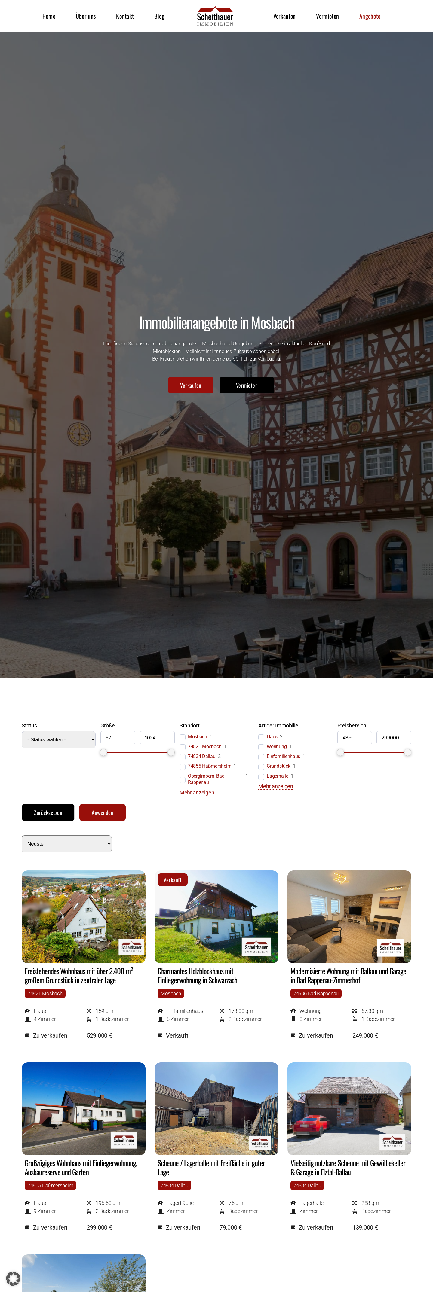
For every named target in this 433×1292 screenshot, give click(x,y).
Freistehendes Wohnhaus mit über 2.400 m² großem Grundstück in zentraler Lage (79, 975)
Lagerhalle (277, 776)
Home (48, 15)
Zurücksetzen (48, 812)
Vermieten (327, 15)
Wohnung (277, 746)
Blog (159, 15)
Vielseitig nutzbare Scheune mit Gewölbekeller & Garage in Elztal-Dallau (347, 1167)
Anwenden (102, 812)
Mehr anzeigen (197, 792)
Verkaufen (284, 15)
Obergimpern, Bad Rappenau (206, 779)
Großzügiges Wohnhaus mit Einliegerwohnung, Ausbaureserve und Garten (81, 1167)
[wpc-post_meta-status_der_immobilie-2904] (59, 739)
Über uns (86, 15)
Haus (272, 736)
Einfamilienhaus (283, 756)
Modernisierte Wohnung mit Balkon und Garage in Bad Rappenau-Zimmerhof (348, 975)
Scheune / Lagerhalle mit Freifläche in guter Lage (211, 1167)
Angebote (369, 15)
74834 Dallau (202, 756)
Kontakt (125, 15)
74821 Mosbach (205, 746)
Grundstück (278, 766)
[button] (13, 1279)
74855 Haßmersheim (209, 766)
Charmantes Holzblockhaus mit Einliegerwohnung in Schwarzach (197, 975)
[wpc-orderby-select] (67, 843)
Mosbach (197, 736)
